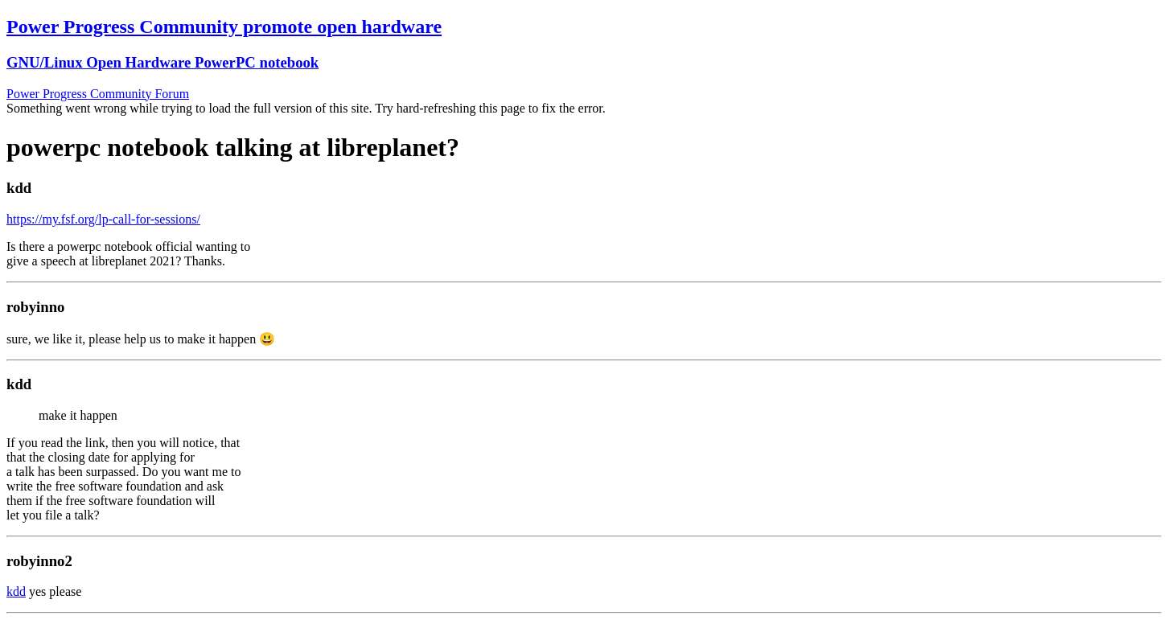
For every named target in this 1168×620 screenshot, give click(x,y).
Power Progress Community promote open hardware (224, 26)
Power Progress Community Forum (97, 94)
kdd (16, 591)
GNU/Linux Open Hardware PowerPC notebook (162, 62)
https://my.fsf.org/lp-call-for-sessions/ (103, 219)
